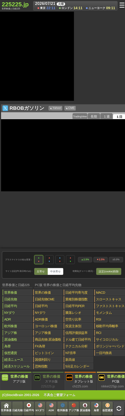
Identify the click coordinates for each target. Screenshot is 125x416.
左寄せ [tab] (41, 271)
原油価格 (10, 339)
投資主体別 (73, 326)
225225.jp (15, 5)
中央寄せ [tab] (55, 271)
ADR (7, 319)
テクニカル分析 (76, 346)
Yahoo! (55, 108)
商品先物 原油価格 (48, 339)
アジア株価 (43, 333)
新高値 (70, 359)
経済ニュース (13, 359)
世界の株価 (43, 292)
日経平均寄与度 (76, 292)
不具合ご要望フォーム (59, 395)
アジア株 (10, 333)
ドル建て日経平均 (78, 339)
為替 (7, 346)
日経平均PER (74, 306)
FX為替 (40, 346)
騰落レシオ (73, 313)
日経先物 (10, 299)
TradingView (80, 116)
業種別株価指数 (76, 299)
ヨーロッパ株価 (46, 326)
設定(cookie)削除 (109, 271)
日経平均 (10, 306)
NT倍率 (70, 353)
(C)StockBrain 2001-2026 (20, 395)
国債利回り (43, 359)
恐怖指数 (41, 366)
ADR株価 (41, 319)
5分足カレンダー (77, 366)
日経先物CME (44, 299)
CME (70, 108)
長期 (94, 116)
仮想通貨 (10, 353)
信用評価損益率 (76, 333)
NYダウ (9, 313)
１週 (106, 116)
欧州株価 (10, 326)
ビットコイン (44, 353)
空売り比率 (73, 319)
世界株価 (10, 292)
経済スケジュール (17, 366)
